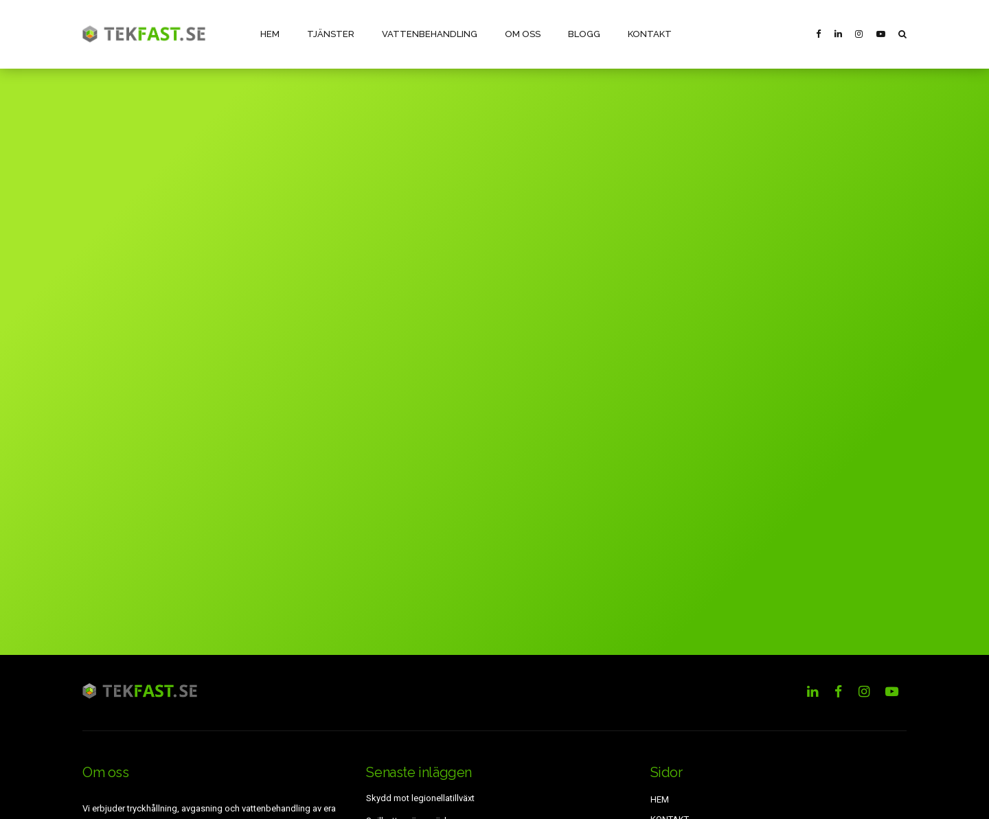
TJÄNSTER (330, 34)
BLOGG (583, 34)
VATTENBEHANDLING (429, 34)
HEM (270, 34)
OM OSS (522, 34)
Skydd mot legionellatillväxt (420, 798)
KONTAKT (649, 34)
